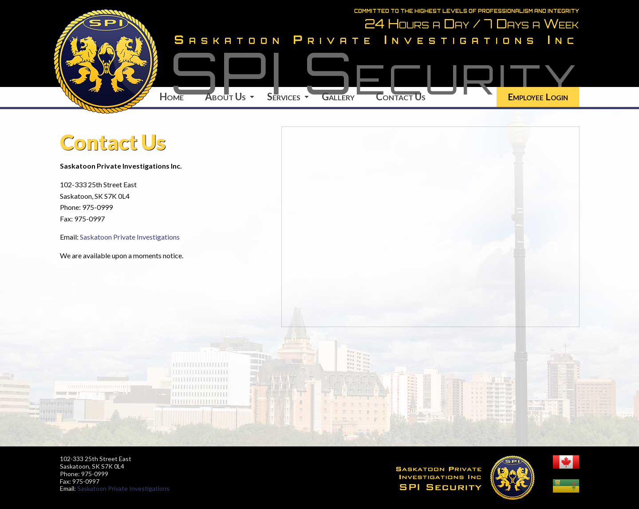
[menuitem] (538, 97)
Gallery (338, 97)
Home (171, 97)
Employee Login (538, 96)
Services (283, 97)
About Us (225, 97)
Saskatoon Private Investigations (130, 237)
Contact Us (401, 97)
